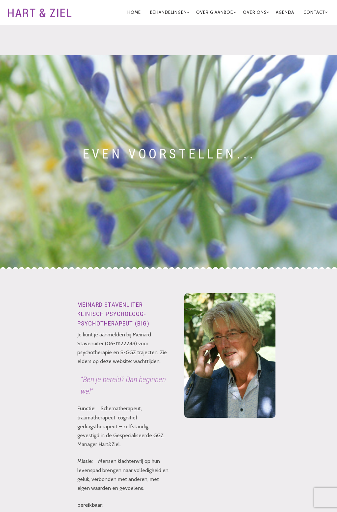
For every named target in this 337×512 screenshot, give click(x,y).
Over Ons (255, 12)
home (134, 12)
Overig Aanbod (215, 12)
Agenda (285, 12)
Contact (314, 12)
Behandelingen (168, 12)
